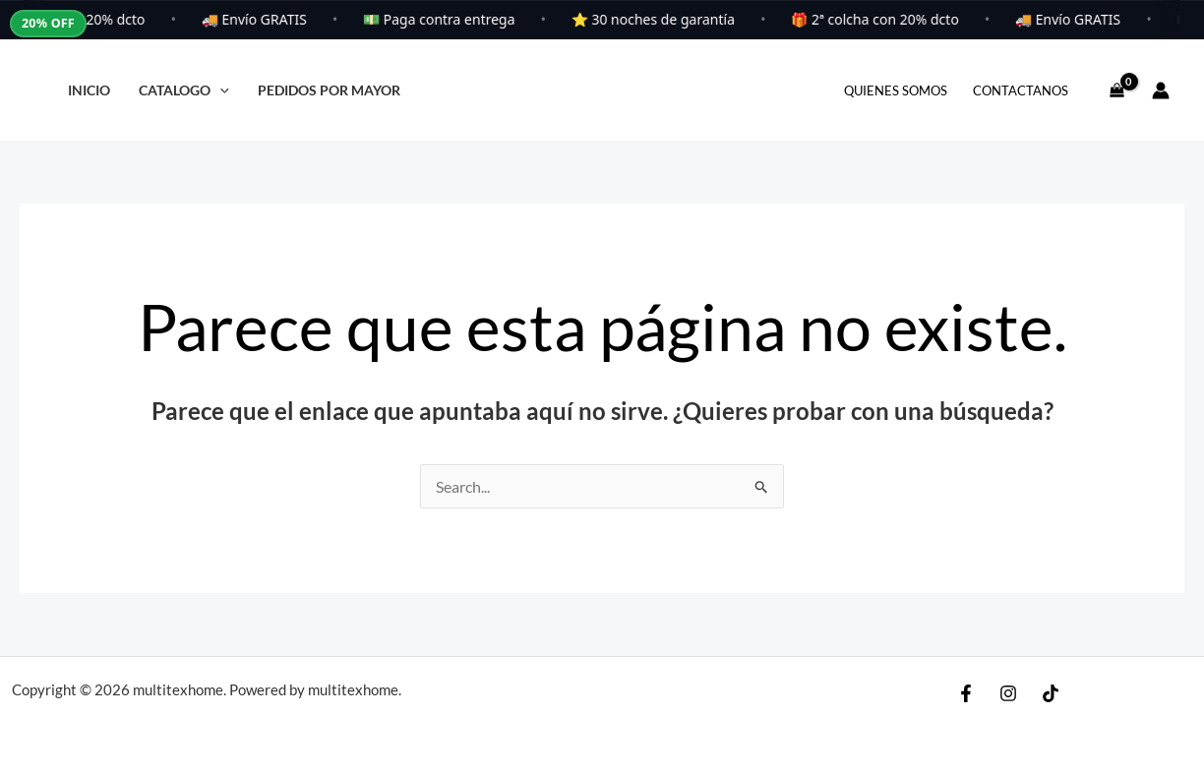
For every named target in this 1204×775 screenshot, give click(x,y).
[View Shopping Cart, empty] (1116, 90)
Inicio (89, 90)
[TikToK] (1050, 693)
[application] (220, 90)
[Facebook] (966, 693)
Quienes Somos (895, 90)
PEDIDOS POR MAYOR (329, 90)
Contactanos (1020, 90)
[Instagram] (1008, 693)
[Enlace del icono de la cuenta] (1161, 90)
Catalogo (184, 90)
